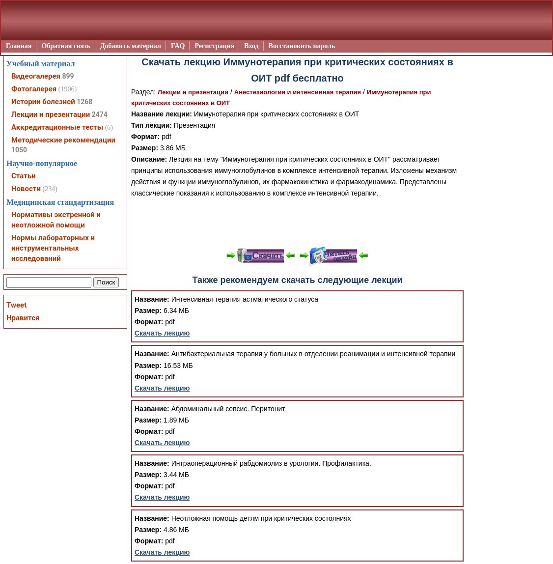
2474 (100, 114)
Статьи (23, 175)
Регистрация (214, 46)
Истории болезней (43, 101)
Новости (26, 188)
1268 (84, 102)
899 (68, 76)
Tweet (16, 305)
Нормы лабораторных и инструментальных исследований (53, 248)
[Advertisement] (297, 221)
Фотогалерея (33, 89)
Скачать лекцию (162, 333)
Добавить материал (130, 46)
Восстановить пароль (302, 46)
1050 (19, 150)
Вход (251, 46)
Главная (18, 46)
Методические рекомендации (63, 140)
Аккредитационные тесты (57, 127)
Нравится (22, 317)
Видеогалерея (35, 76)
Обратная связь (65, 46)
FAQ (178, 46)
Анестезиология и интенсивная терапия (297, 92)
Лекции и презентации (193, 92)
